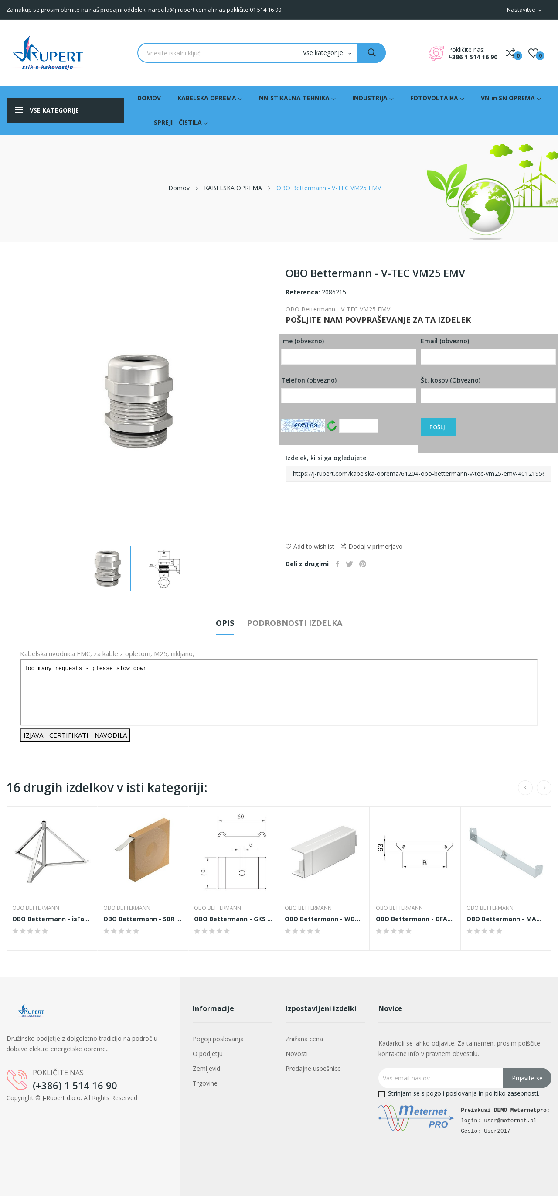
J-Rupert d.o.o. (62, 1097)
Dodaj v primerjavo (372, 546)
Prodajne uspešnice (313, 1068)
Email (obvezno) (488, 351)
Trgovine (205, 1083)
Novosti (297, 1053)
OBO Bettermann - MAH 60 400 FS (506, 919)
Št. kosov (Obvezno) (488, 390)
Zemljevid (206, 1068)
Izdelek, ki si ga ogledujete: (418, 468)
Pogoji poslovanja (218, 1039)
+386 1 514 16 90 (472, 57)
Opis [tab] (217, 623)
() (533, 53)
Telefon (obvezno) (348, 390)
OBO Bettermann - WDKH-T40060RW (324, 919)
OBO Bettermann (37, 908)
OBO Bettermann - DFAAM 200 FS (415, 919)
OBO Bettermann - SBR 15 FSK (142, 919)
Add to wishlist (310, 546)
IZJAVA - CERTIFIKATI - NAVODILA (75, 735)
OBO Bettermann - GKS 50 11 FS (233, 919)
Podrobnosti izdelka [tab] (302, 623)
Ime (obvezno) (348, 351)
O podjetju (208, 1053)
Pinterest (369, 564)
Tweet (353, 564)
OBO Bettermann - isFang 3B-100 (52, 919)
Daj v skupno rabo (339, 564)
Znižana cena (304, 1039)
